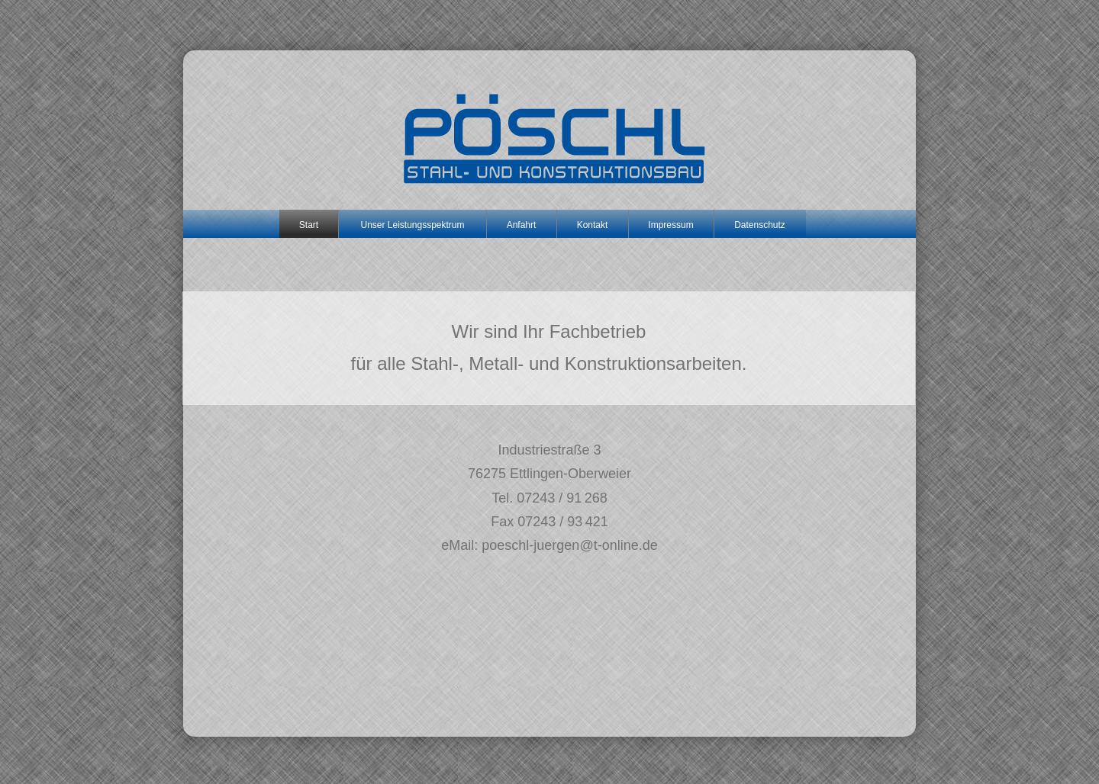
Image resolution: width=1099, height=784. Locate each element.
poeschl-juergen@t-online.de (569, 545)
